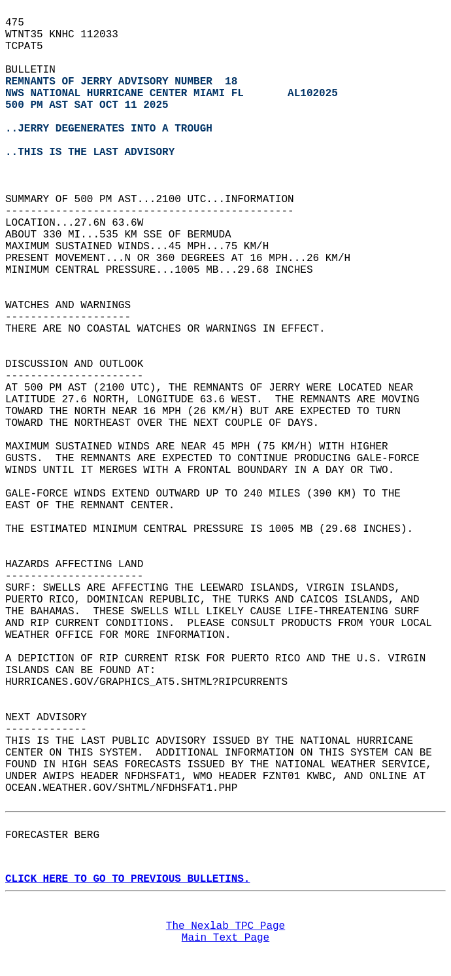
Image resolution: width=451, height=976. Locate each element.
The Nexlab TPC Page (225, 926)
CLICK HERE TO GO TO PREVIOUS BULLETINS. (127, 879)
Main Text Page (225, 938)
